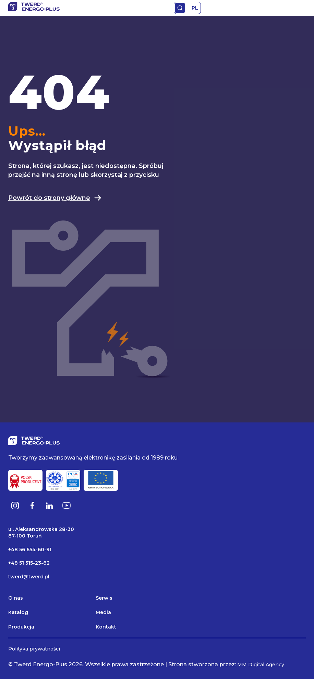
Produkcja (21, 627)
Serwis (104, 598)
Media (103, 612)
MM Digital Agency (260, 664)
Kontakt (106, 627)
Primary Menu (302, 8)
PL (195, 8)
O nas (15, 598)
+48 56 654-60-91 (29, 549)
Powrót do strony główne (55, 198)
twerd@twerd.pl (28, 577)
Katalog (18, 612)
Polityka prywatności (34, 649)
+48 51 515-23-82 (29, 563)
